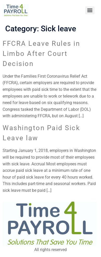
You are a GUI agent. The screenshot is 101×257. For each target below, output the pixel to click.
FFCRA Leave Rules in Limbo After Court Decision (41, 54)
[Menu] (90, 10)
